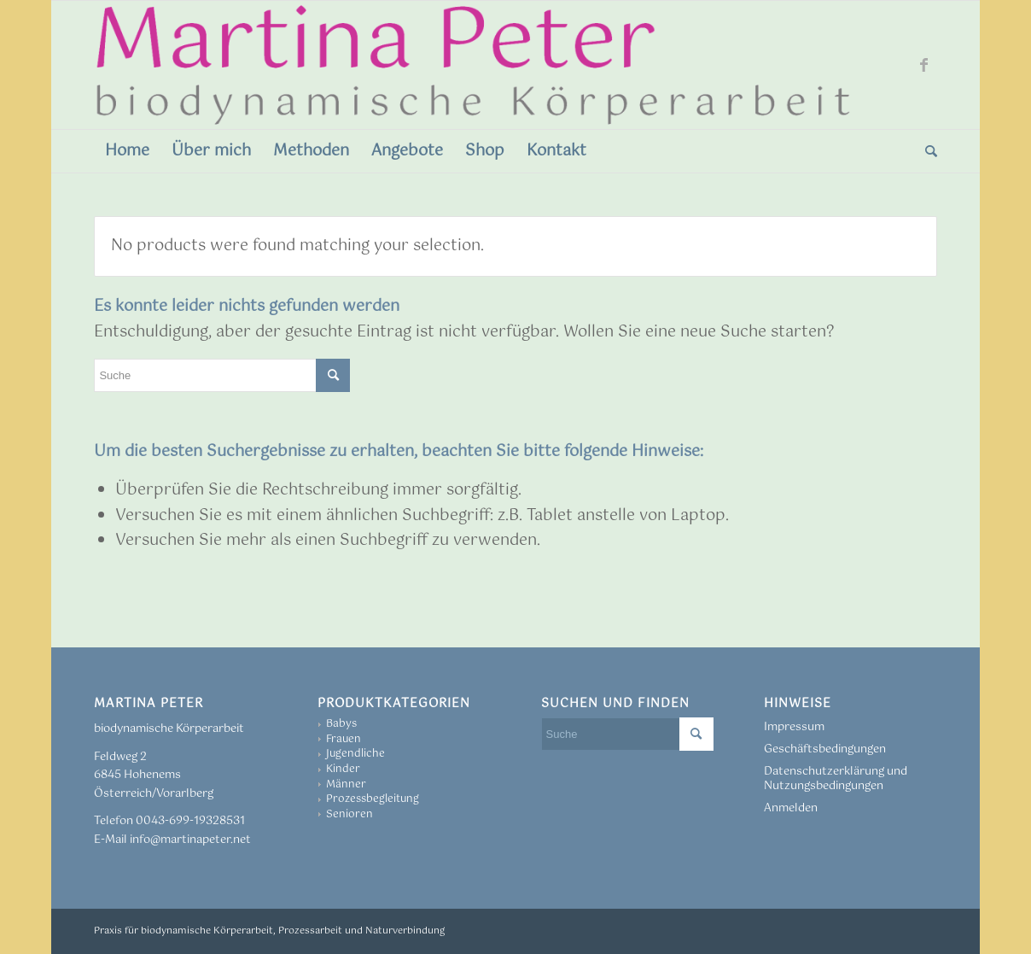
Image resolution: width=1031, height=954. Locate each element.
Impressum (794, 727)
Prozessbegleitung (372, 799)
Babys (341, 724)
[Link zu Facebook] (924, 65)
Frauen (343, 739)
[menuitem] (127, 151)
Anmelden (791, 808)
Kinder (343, 769)
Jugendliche (355, 754)
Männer (346, 784)
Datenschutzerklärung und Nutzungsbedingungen (835, 779)
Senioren (349, 814)
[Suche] (925, 151)
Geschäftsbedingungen (825, 749)
